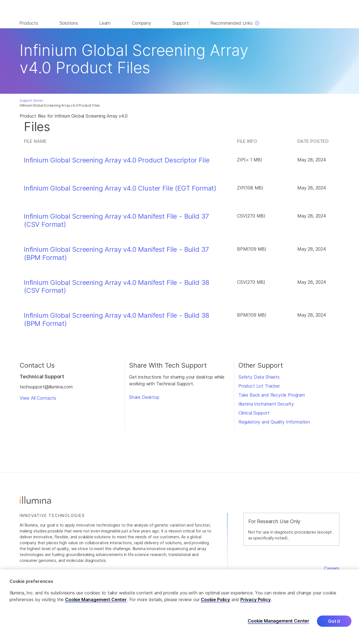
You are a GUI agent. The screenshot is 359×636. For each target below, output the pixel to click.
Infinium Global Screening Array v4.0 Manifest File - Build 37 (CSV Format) (116, 220)
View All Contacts (38, 398)
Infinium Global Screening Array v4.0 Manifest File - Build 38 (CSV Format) (116, 287)
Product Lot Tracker (259, 386)
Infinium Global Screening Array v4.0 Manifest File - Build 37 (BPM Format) (116, 254)
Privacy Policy (255, 600)
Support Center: (31, 100)
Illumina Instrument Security (266, 404)
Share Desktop (144, 397)
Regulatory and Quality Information (274, 422)
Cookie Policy (215, 600)
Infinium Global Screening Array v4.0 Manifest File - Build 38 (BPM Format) (116, 320)
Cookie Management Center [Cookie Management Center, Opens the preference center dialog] (278, 621)
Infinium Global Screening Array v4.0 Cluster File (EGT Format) (120, 188)
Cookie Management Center (96, 600)
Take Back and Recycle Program (271, 395)
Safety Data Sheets (259, 377)
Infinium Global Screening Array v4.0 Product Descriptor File (116, 160)
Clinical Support (254, 413)
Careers (331, 568)
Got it (334, 621)
